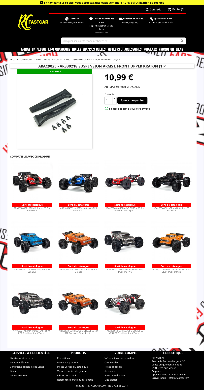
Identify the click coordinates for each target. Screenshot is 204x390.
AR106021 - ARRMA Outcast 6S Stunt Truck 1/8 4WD (125, 270)
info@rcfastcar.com (178, 377)
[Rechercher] (123, 40)
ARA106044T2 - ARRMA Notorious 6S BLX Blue (32, 270)
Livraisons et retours (21, 358)
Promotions (63, 358)
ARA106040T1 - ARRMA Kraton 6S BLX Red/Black (32, 209)
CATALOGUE (39, 49)
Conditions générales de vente (27, 366)
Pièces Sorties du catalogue (72, 366)
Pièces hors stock (66, 375)
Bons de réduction (114, 375)
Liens (179, 49)
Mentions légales (19, 362)
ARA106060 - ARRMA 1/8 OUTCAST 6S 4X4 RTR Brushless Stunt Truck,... (125, 332)
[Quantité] (108, 100)
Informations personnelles (119, 358)
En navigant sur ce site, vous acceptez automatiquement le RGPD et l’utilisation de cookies (104, 2)
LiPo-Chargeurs (59, 49)
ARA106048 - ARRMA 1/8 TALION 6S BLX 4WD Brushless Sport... (125, 209)
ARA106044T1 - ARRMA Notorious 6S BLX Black (171, 209)
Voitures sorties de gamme (72, 371)
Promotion (166, 49)
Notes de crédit (113, 366)
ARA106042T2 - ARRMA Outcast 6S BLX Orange (78, 270)
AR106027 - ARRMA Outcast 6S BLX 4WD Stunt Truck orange (171, 270)
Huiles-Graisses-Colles (88, 49)
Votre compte (125, 353)
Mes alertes (110, 379)
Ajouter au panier (132, 100)
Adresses (109, 371)
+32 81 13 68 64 (177, 374)
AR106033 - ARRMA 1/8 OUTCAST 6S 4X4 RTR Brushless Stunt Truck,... (78, 332)
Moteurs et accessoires (124, 49)
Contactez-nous (18, 375)
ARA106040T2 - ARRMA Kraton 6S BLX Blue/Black (78, 209)
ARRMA (25, 49)
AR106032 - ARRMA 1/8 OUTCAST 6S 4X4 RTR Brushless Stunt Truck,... (32, 332)
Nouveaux (150, 49)
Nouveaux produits (67, 362)
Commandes (111, 362)
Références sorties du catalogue (75, 379)
